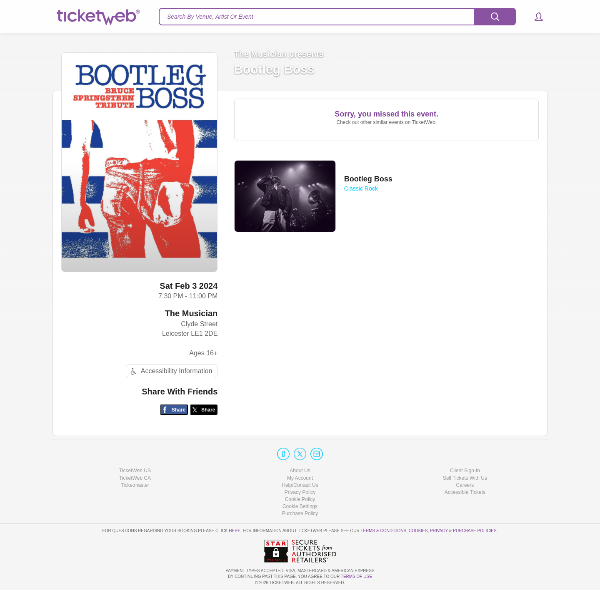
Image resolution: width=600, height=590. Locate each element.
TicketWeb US (135, 470)
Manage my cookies (300, 506)
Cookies (418, 530)
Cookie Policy (300, 499)
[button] (535, 16)
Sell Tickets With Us (465, 478)
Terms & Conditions (383, 530)
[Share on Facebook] (174, 409)
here (234, 530)
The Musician (191, 313)
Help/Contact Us (300, 485)
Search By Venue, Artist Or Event (210, 16)
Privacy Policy (300, 492)
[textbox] (337, 16)
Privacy (439, 530)
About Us (300, 470)
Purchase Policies (474, 530)
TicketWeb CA (135, 478)
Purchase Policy (300, 513)
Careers (465, 485)
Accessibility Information (170, 371)
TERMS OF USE (356, 576)
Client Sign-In (465, 470)
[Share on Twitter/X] (204, 409)
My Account (300, 478)
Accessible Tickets (465, 492)
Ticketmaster (135, 485)
